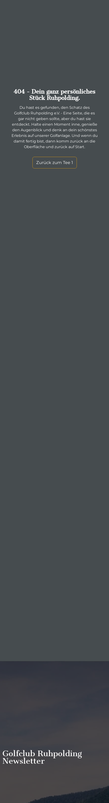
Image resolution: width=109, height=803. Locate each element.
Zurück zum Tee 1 (54, 162)
